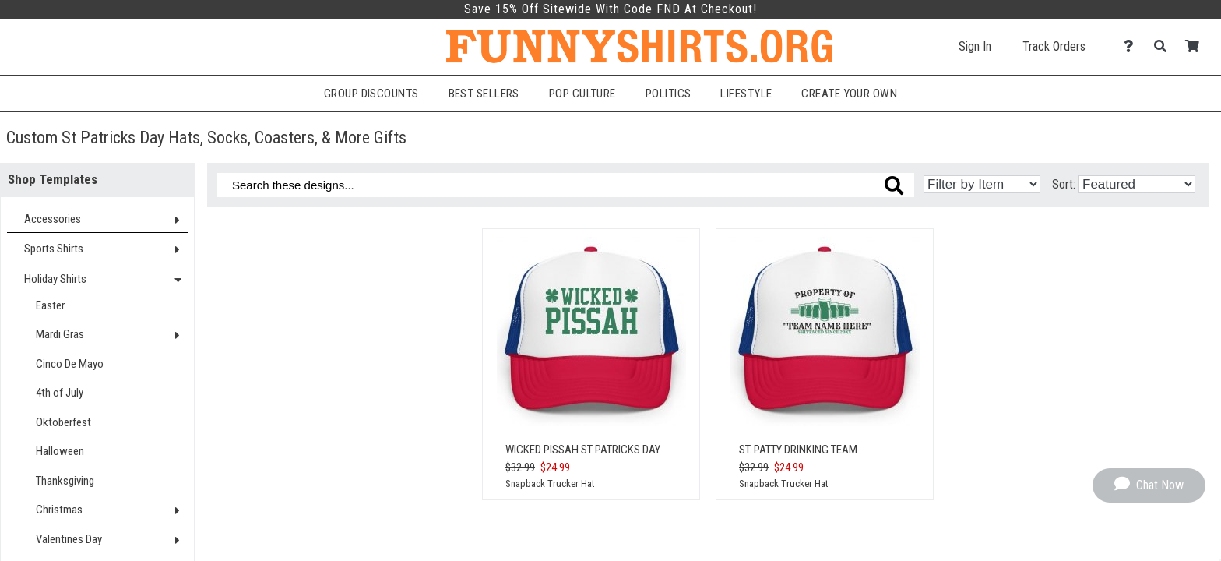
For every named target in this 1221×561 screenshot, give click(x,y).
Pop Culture (582, 93)
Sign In (975, 46)
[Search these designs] (565, 185)
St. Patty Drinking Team (798, 450)
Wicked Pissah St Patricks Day (582, 450)
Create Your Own (849, 93)
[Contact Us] (1133, 46)
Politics (668, 93)
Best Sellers (484, 93)
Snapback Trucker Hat (550, 483)
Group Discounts (371, 93)
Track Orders (1054, 46)
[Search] (1165, 46)
